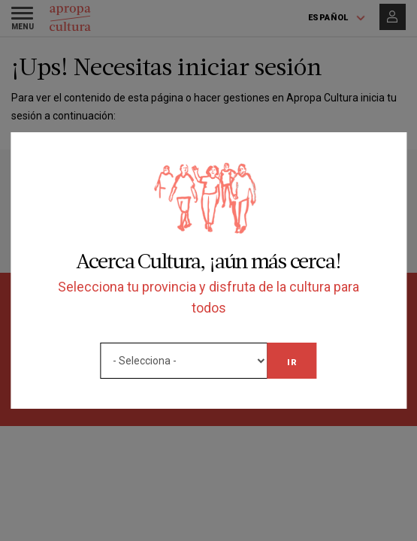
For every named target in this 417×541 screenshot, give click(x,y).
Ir (292, 362)
